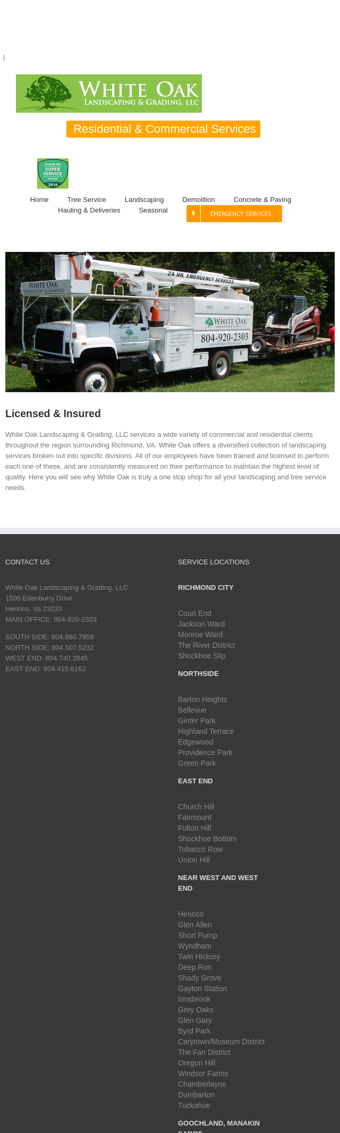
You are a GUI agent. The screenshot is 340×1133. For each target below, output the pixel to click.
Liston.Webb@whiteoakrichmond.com (66, 57)
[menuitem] (48, 200)
